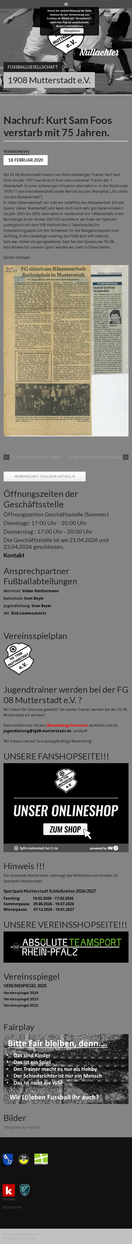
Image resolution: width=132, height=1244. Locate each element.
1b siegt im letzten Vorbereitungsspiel (97, 457)
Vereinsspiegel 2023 (21, 999)
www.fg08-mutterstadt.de (19, 1238)
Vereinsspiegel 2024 (21, 992)
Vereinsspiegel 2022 (21, 1005)
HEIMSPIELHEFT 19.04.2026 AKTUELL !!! (44, 476)
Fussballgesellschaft (33, 67)
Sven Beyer (34, 598)
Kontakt (14, 555)
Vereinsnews (16, 151)
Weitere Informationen (69, 26)
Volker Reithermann (40, 591)
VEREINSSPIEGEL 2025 (25, 985)
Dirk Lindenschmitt (28, 613)
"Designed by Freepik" (22, 1127)
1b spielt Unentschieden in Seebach (32, 457)
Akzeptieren (72, 31)
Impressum (12, 1207)
